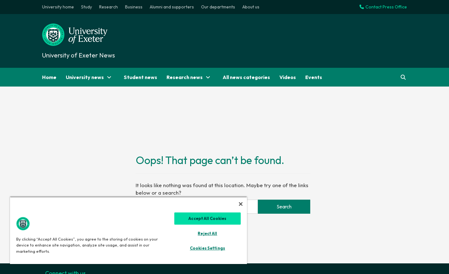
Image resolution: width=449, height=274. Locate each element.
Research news (190, 77)
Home (49, 77)
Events (313, 77)
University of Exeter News (78, 55)
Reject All (207, 233)
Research (108, 7)
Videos (287, 77)
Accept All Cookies (207, 218)
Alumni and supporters (172, 7)
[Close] (241, 204)
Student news (140, 77)
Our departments (218, 7)
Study (86, 7)
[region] (128, 230)
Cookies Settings (207, 248)
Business (133, 7)
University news (90, 77)
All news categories (246, 77)
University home (58, 7)
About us (250, 7)
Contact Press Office (383, 7)
